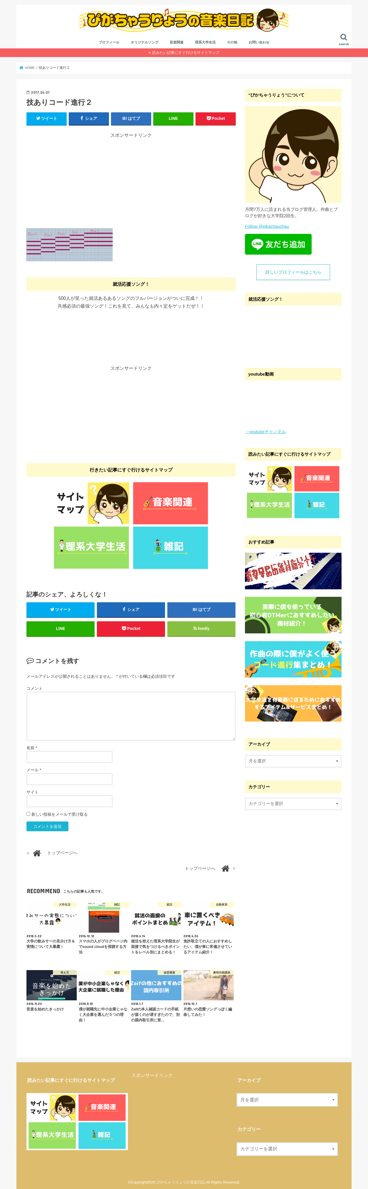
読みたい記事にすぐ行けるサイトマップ (185, 52)
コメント (34, 688)
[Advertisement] (131, 179)
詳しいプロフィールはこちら (293, 272)
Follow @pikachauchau (267, 226)
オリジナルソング (144, 42)
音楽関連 (176, 42)
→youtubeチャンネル (265, 431)
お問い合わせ (259, 42)
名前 (31, 747)
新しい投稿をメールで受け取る (59, 814)
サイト (32, 792)
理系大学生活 (205, 42)
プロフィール (109, 42)
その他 (232, 42)
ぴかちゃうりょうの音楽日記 (180, 1182)
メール (33, 770)
